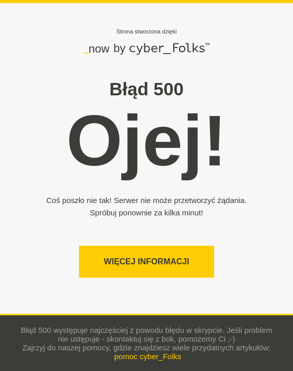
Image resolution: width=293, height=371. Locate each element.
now (96, 48)
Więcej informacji (146, 261)
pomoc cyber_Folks (147, 356)
